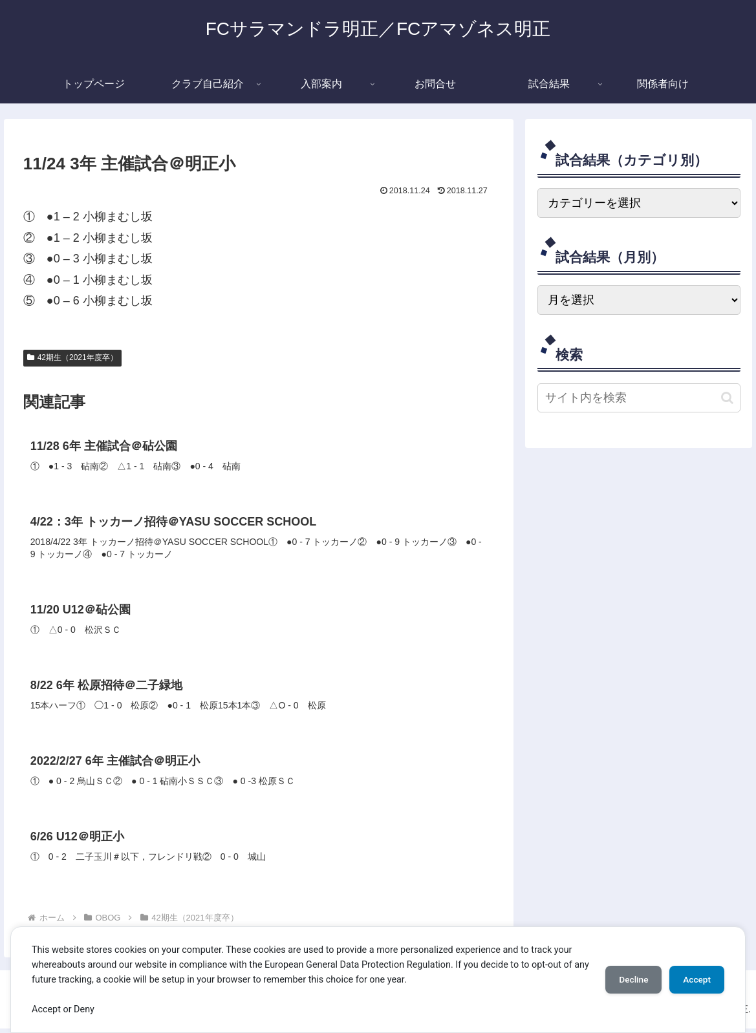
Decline (627, 979)
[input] (638, 397)
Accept (694, 979)
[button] (727, 397)
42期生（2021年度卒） (72, 357)
